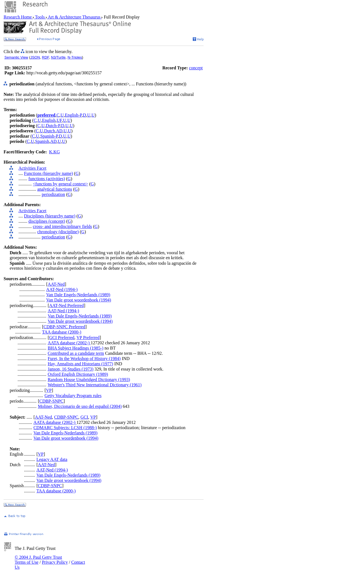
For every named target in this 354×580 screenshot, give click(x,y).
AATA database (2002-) (69, 342)
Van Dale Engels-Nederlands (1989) (78, 294)
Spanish (42, 141)
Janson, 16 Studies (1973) (70, 369)
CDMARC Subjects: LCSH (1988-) (65, 427)
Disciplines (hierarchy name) (50, 216)
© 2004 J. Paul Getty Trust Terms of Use (38, 560)
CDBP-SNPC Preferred (64, 326)
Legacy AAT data (52, 459)
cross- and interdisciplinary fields (62, 226)
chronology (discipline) (58, 231)
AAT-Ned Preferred (66, 305)
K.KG (54, 151)
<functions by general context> (60, 184)
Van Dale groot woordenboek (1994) (78, 300)
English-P (73, 115)
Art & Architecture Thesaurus (74, 17)
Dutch (49, 130)
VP (48, 390)
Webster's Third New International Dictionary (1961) (94, 384)
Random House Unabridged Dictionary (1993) (89, 379)
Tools (40, 17)
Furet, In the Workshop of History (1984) (84, 358)
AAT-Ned (56, 284)
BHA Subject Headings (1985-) (75, 348)
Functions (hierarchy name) (48, 173)
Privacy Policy (55, 562)
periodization (53, 194)
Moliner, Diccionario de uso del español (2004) (80, 406)
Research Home (18, 17)
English (49, 120)
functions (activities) (46, 178)
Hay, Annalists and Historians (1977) (80, 363)
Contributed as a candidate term (76, 353)
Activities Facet (32, 168)
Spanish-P (49, 136)
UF (59, 120)
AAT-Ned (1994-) (62, 289)
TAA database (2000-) (61, 332)
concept (196, 67)
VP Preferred (88, 337)
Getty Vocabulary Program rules (73, 395)
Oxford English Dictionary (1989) (78, 374)
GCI (84, 417)
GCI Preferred (61, 337)
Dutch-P (53, 125)
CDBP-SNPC (51, 401)
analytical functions (54, 189)
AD (59, 130)
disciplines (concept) (46, 221)
